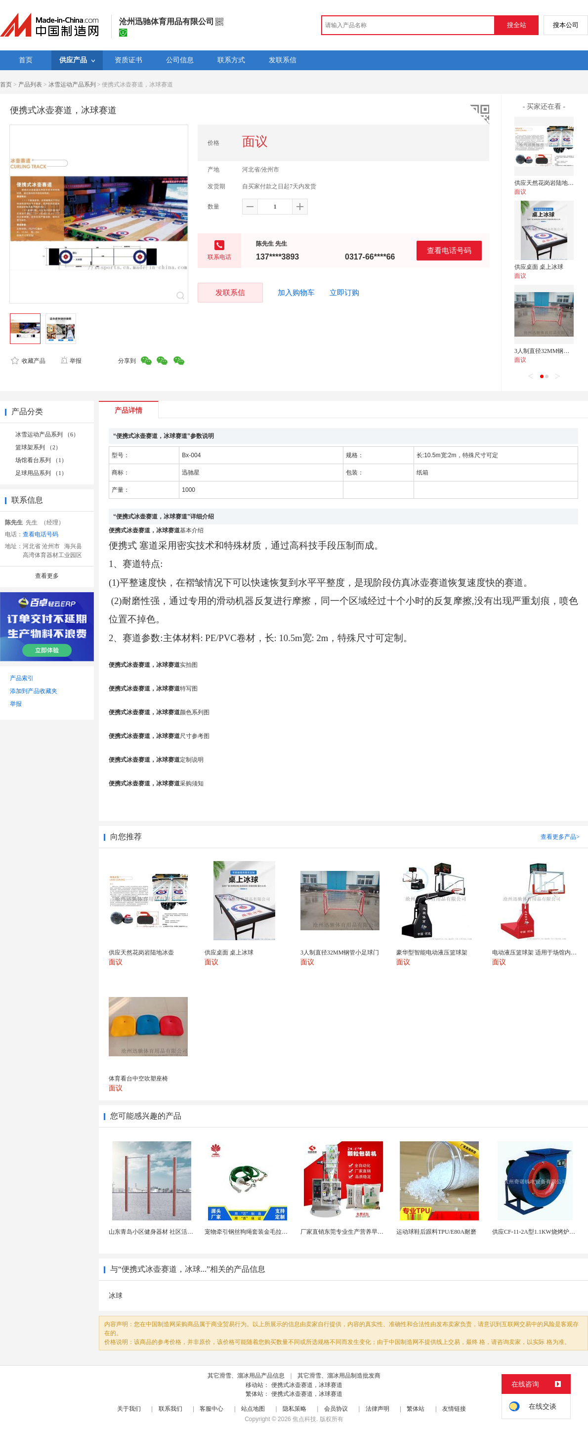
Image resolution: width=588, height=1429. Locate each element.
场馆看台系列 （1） (41, 460)
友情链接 (454, 1408)
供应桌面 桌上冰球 (538, 266)
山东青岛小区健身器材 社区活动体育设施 (163, 1231)
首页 (6, 84)
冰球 (116, 1295)
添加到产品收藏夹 (33, 691)
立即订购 (344, 293)
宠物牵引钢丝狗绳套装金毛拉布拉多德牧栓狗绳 (267, 1231)
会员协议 (336, 1408)
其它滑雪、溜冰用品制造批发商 (338, 1375)
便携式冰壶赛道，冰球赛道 (306, 1385)
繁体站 (415, 1408)
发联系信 (230, 292)
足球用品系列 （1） (41, 473)
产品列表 (30, 84)
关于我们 (129, 1408)
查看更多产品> (560, 836)
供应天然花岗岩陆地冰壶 (547, 182)
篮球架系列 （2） (38, 447)
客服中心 (211, 1408)
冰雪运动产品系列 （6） (47, 434)
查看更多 (47, 575)
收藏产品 (28, 360)
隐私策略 (294, 1408)
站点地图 (253, 1408)
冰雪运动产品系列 (72, 84)
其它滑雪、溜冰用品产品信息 (246, 1375)
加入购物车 (296, 293)
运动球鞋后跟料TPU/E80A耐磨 (436, 1231)
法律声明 (377, 1408)
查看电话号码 (449, 250)
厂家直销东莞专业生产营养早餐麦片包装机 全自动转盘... (374, 1231)
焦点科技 (304, 1419)
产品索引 (22, 678)
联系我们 (170, 1408)
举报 (71, 360)
